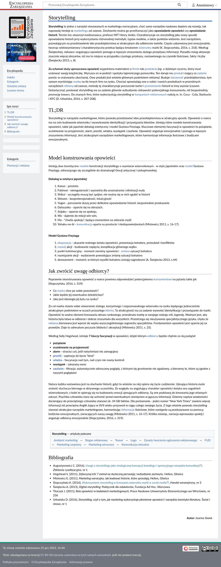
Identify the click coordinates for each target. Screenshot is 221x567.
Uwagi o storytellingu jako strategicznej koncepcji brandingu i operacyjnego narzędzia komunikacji (142, 465)
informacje (127, 409)
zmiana (125, 251)
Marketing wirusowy (101, 444)
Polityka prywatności (16, 562)
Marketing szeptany (69, 444)
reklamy (69, 85)
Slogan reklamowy (96, 440)
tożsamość (177, 77)
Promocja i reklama (18, 165)
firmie (135, 69)
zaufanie (58, 368)
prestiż (57, 355)
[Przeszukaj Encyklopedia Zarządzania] (115, 5)
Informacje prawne (81, 562)
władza (57, 360)
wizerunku (145, 47)
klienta (109, 310)
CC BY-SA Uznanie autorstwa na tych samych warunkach (75, 555)
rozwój (62, 246)
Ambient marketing (66, 440)
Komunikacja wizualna (135, 444)
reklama (53, 323)
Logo (133, 440)
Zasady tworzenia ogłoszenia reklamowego (170, 440)
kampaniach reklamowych (151, 94)
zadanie (202, 73)
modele (84, 166)
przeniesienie (153, 85)
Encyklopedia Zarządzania (21, 4)
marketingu (81, 30)
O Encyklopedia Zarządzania (49, 562)
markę (77, 81)
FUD (207, 440)
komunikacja (84, 224)
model (189, 166)
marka (61, 290)
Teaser (119, 440)
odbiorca (152, 336)
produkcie (151, 69)
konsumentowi (163, 279)
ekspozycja (64, 242)
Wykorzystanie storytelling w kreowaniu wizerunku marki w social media (124, 482)
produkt (179, 73)
